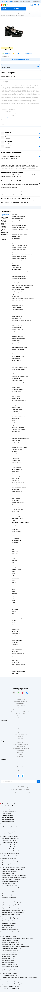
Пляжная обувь (15, 551)
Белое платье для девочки (17, 385)
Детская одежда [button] (4, 232)
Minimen (13, 600)
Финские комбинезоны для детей (19, 447)
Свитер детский (15, 480)
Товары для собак (20, 764)
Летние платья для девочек (18, 389)
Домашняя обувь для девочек (18, 416)
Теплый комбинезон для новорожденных (21, 287)
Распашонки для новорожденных (19, 274)
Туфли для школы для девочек (18, 242)
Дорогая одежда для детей (17, 454)
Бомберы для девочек (16, 391)
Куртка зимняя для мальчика (18, 311)
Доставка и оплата (20, 699)
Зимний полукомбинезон (17, 476)
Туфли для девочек (16, 411)
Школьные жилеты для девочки (19, 258)
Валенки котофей (15, 527)
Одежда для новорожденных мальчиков (20, 291)
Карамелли (14, 606)
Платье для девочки (16, 340)
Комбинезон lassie (16, 440)
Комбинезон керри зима (17, 464)
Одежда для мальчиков (17, 331)
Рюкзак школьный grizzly (17, 218)
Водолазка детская (16, 460)
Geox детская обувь (16, 507)
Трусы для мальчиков (16, 638)
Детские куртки (15, 433)
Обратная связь (20, 715)
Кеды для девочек (15, 418)
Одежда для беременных (17, 422)
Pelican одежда (15, 586)
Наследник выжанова (16, 569)
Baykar (13, 613)
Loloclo (13, 589)
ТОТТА (13, 622)
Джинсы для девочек (16, 383)
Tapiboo (13, 504)
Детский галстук (15, 662)
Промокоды (20, 707)
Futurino (13, 584)
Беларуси (29, 792)
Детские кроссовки (16, 498)
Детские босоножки (16, 531)
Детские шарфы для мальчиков (18, 664)
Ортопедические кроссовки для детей (20, 522)
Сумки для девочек (16, 673)
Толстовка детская (16, 456)
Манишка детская (15, 669)
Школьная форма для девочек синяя (20, 229)
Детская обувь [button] (4, 234)
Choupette (14, 567)
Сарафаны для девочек (17, 236)
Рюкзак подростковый (17, 649)
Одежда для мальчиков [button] (3, 221)
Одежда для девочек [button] (3, 224)
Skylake (13, 251)
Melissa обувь (15, 542)
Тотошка (13, 587)
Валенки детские (15, 511)
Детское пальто (15, 471)
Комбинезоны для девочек (17, 371)
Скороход (14, 535)
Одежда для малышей (16, 269)
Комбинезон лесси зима (17, 449)
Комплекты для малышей (17, 300)
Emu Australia (15, 609)
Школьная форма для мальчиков (19, 220)
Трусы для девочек (16, 633)
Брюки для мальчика (16, 307)
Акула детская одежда (16, 556)
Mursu (13, 549)
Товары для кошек (20, 760)
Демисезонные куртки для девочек (19, 367)
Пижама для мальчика (16, 323)
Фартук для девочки (16, 238)
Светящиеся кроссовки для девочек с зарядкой (22, 414)
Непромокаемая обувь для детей (19, 547)
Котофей (13, 555)
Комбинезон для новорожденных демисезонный (23, 298)
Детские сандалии (16, 524)
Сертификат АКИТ (20, 713)
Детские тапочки (15, 500)
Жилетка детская (15, 458)
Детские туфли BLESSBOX (17, 15)
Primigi (13, 520)
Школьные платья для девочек (18, 231)
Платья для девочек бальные (18, 349)
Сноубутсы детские (16, 485)
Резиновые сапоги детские (18, 502)
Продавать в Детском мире (20, 701)
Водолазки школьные (16, 262)
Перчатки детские (16, 658)
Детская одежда (15, 265)
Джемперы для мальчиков (17, 329)
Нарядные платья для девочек (18, 338)
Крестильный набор (16, 283)
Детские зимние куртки (17, 469)
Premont (13, 604)
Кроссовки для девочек (17, 413)
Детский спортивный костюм (18, 436)
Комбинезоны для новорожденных (19, 276)
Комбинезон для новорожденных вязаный (21, 294)
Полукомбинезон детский (17, 445)
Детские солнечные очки (17, 667)
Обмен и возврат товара (20, 703)
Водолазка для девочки (17, 407)
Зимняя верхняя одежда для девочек (20, 376)
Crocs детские (15, 496)
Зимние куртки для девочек (18, 380)
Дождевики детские (16, 462)
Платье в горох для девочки (18, 404)
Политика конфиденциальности (20, 709)
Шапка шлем (14, 655)
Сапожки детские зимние (17, 518)
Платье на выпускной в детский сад (19, 271)
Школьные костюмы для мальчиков (19, 247)
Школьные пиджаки (16, 263)
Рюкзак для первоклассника (18, 653)
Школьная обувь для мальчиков (19, 243)
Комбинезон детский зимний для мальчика (21, 320)
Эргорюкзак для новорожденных (19, 278)
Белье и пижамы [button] (4, 237)
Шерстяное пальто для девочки (19, 402)
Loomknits (14, 580)
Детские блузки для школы (18, 223)
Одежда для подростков (17, 442)
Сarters (13, 591)
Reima (13, 564)
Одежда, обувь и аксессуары (13, 13)
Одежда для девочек (16, 358)
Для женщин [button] (4, 230)
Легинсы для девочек (16, 360)
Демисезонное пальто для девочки (19, 354)
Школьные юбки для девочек (18, 227)
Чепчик (13, 646)
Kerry (13, 575)
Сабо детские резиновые (17, 545)
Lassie (13, 566)
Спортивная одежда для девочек (19, 373)
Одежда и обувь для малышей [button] (4, 218)
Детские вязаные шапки (17, 666)
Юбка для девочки (16, 343)
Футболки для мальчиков (17, 309)
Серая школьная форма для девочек (19, 234)
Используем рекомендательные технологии (20, 789)
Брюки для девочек (16, 387)
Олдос (13, 562)
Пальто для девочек (16, 374)
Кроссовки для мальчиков (17, 409)
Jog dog (13, 505)
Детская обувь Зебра (16, 516)
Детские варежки (15, 647)
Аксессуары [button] (3, 239)
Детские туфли (5, 15)
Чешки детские (15, 495)
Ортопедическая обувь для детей (19, 487)
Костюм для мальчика (16, 313)
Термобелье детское (16, 467)
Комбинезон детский (16, 425)
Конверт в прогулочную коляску (19, 282)
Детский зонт (15, 675)
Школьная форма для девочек (18, 216)
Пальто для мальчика (16, 322)
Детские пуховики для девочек (19, 369)
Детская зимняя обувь (16, 540)
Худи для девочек (15, 394)
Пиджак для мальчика (16, 475)
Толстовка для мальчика (17, 314)
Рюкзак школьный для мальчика (19, 225)
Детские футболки (16, 444)
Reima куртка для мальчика (17, 336)
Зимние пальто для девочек (18, 342)
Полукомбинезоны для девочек (19, 400)
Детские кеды (15, 553)
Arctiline (13, 620)
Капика (13, 571)
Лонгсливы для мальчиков (17, 333)
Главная (3, 13)
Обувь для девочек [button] (5, 229)
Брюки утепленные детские (18, 482)
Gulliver (13, 558)
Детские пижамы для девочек (18, 363)
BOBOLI (13, 624)
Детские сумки (15, 660)
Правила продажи (21, 705)
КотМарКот (14, 626)
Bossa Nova (14, 593)
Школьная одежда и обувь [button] (5, 215)
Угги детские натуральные (17, 509)
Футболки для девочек (17, 353)
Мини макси (14, 607)
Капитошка (14, 616)
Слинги (13, 424)
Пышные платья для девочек (18, 356)
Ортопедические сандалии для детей (20, 536)
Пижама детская (15, 635)
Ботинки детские (15, 544)
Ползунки (14, 434)
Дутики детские (15, 538)
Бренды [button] (2, 236)
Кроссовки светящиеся (17, 491)
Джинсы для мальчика (16, 334)
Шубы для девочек (16, 362)
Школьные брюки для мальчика (19, 221)
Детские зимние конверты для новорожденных (22, 285)
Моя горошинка (15, 296)
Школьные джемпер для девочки (19, 252)
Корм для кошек (20, 762)
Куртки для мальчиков (16, 302)
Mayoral (13, 573)
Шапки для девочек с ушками (18, 671)
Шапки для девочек (16, 657)
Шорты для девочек (16, 378)
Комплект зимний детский (17, 465)
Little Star (14, 611)
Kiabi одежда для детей (17, 618)
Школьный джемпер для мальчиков (19, 260)
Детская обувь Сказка (16, 515)
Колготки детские (16, 629)
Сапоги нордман (15, 489)
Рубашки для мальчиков (17, 316)
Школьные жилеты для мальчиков (19, 245)
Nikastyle (14, 582)
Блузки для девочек (16, 396)
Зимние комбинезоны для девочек (19, 347)
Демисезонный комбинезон (18, 427)
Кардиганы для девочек (17, 351)
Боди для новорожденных (17, 272)
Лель (13, 595)
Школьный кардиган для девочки (19, 249)
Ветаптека (20, 770)
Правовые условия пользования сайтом (20, 787)
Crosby (13, 602)
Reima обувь (14, 525)
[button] (16, 8)
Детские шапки (15, 651)
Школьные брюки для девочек (18, 240)
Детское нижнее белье (17, 640)
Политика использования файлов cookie (20, 711)
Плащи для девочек (16, 453)
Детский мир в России (15, 792)
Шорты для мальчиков (16, 327)
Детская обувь (27, 13)
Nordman (14, 493)
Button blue (14, 576)
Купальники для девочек (17, 627)
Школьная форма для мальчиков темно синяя (22, 254)
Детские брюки (15, 478)
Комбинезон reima (16, 431)
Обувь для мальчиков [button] (3, 227)
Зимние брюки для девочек (18, 405)
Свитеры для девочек (16, 365)
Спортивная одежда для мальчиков (19, 303)
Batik (13, 596)
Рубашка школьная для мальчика (19, 232)
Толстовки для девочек (17, 345)
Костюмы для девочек (16, 393)
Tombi (13, 533)
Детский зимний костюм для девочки (20, 382)
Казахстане (23, 792)
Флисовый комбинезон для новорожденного (22, 292)
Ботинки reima (15, 529)
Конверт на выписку (16, 267)
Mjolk (13, 598)
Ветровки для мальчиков (17, 305)
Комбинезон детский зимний (18, 429)
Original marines (15, 578)
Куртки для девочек (16, 398)
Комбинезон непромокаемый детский (20, 438)
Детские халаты (15, 637)
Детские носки (15, 631)
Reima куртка (14, 451)
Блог (20, 754)
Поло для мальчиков (16, 318)
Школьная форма (15, 214)
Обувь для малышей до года (18, 289)
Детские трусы (15, 642)
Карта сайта (20, 717)
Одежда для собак (20, 768)
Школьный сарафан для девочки (19, 256)
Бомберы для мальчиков (17, 325)
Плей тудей (14, 560)
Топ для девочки (15, 644)
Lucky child (14, 615)
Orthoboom (14, 513)
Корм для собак (20, 766)
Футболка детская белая (17, 473)
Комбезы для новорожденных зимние (20, 280)
